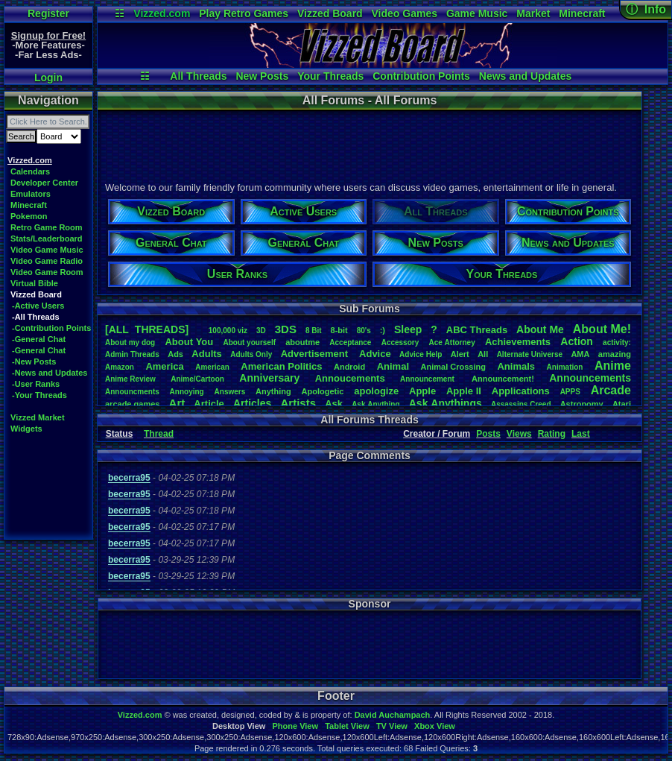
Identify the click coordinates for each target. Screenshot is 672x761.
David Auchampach (393, 714)
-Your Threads (39, 395)
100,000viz (228, 330)
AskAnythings (445, 403)
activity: (617, 342)
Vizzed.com (161, 13)
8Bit (313, 330)
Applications (521, 391)
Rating (551, 434)
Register (48, 13)
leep (408, 329)
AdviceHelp (420, 354)
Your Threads (330, 76)
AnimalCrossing (453, 366)
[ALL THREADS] (146, 329)
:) (382, 330)
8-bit (339, 330)
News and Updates (525, 76)
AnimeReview (130, 379)
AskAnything (375, 404)
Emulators (30, 193)
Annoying (187, 392)
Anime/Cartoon (197, 379)
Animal (393, 366)
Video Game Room (46, 272)
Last (580, 434)
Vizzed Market (37, 417)
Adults (206, 353)
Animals (516, 366)
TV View (392, 725)
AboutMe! (602, 329)
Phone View (295, 725)
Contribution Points (421, 76)
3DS (286, 329)
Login (48, 77)
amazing (614, 354)
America (164, 366)
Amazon (119, 367)
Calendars (30, 171)
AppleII (463, 391)
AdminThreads (132, 354)
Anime (613, 365)
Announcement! (503, 378)
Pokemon (29, 216)
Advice (375, 353)
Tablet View (347, 725)
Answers (230, 392)
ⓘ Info (646, 9)
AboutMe (540, 329)
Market (533, 13)
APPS (570, 392)
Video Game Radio (46, 260)
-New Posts (34, 361)
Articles (252, 403)
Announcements (590, 378)
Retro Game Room (46, 227)
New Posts (261, 76)
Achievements (518, 341)
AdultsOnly (251, 354)
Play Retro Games (243, 13)
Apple (422, 391)
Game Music (476, 13)
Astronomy (581, 404)
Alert (460, 354)
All (483, 354)
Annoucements (350, 378)
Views (519, 434)
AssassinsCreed (521, 404)
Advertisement (316, 353)
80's (364, 330)
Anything (273, 391)
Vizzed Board (330, 13)
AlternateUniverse (529, 354)
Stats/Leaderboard (46, 238)
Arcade (611, 390)
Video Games (404, 13)
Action (576, 341)
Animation (565, 367)
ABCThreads (476, 329)
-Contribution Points (51, 327)
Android (349, 366)
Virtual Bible (34, 283)
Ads (175, 354)
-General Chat (39, 339)
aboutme (302, 342)
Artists (298, 403)
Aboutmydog (130, 342)
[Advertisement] (369, 143)
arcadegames (132, 404)
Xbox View (434, 725)
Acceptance (350, 342)
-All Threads (36, 316)
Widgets (26, 428)
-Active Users (38, 305)
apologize (376, 391)
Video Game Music (46, 249)
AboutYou (189, 341)
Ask (334, 403)
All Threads (198, 76)
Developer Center (44, 182)
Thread (159, 434)
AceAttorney (451, 342)
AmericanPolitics (281, 366)
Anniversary (269, 378)
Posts (488, 434)
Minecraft (582, 13)
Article (209, 403)
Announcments (132, 392)
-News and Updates (49, 372)
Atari (621, 404)
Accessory (400, 342)
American (212, 367)
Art (177, 403)
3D (261, 330)
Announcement (428, 379)
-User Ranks (36, 383)
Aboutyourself (249, 342)
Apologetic (323, 391)
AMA (580, 354)
